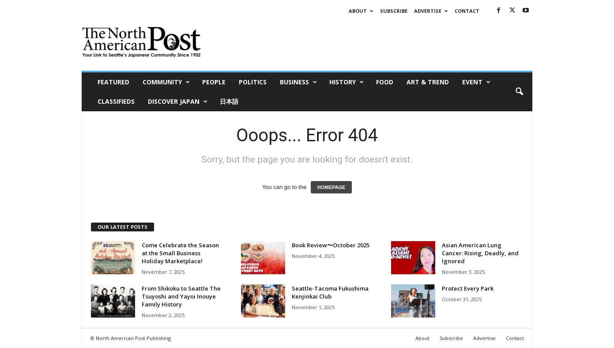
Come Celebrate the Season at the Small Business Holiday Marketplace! (180, 253)
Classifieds (116, 101)
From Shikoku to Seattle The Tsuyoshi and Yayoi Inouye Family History (181, 296)
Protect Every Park (467, 288)
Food (384, 82)
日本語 (229, 101)
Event (476, 82)
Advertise (431, 11)
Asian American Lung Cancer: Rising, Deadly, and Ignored (480, 253)
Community (166, 82)
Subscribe (393, 11)
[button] (519, 92)
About (361, 11)
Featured (113, 82)
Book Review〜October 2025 (330, 245)
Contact (467, 11)
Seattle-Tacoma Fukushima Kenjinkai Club (330, 292)
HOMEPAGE (331, 187)
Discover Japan (177, 101)
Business (298, 82)
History (346, 82)
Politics (253, 82)
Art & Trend (428, 82)
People (214, 82)
